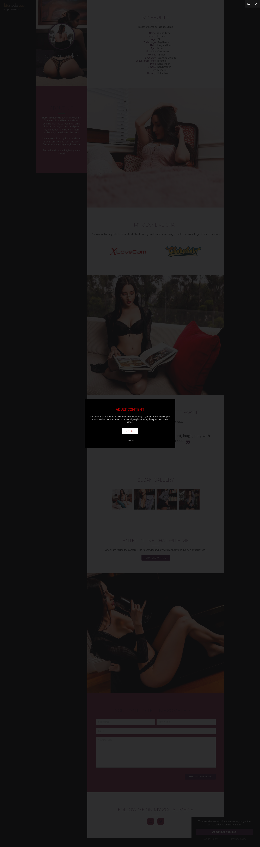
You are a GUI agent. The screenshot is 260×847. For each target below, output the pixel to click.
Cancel (130, 440)
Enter (130, 430)
